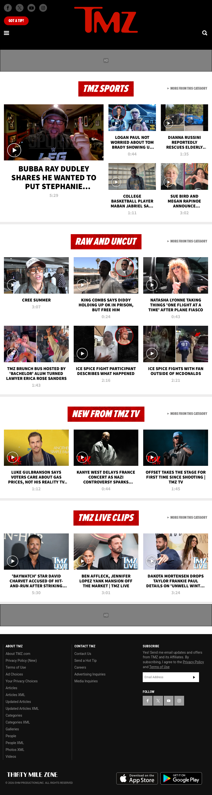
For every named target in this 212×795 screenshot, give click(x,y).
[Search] (205, 33)
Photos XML (15, 750)
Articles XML (15, 695)
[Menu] (7, 33)
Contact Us (82, 654)
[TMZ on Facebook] (8, 8)
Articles (11, 688)
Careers (80, 667)
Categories (14, 715)
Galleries (12, 729)
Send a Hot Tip (85, 660)
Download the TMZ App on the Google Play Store (181, 778)
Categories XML (18, 722)
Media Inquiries (86, 681)
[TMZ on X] (20, 8)
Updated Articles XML (22, 709)
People (11, 736)
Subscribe (194, 677)
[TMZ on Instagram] (43, 8)
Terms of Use (16, 667)
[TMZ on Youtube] (31, 8)
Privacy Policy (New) (21, 660)
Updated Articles (18, 702)
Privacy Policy (193, 662)
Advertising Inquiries (90, 674)
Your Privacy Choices (22, 681)
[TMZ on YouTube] (169, 701)
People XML (15, 743)
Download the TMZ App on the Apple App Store (137, 778)
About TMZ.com (18, 654)
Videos (11, 757)
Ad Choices (14, 674)
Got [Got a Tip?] (16, 20)
